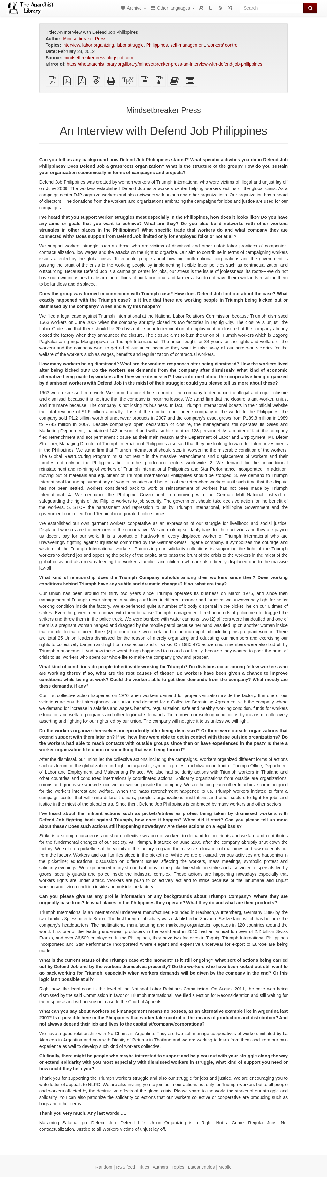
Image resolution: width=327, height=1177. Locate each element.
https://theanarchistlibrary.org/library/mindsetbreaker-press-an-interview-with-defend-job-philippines (164, 64)
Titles (144, 1167)
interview (71, 45)
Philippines (157, 45)
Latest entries (201, 1167)
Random (103, 1167)
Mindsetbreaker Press (84, 38)
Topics (177, 1167)
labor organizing (98, 45)
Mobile (225, 1167)
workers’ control (223, 45)
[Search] (272, 8)
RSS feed (125, 1167)
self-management (187, 45)
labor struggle (130, 45)
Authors (160, 1167)
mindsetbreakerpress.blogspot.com (98, 57)
